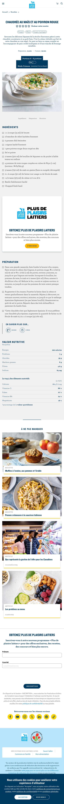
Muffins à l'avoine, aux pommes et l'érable (23, 470)
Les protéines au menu (15, 609)
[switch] (32, 64)
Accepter (22, 797)
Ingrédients (22, 118)
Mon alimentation (42, 754)
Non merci (41, 797)
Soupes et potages (39, 32)
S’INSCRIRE (32, 246)
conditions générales (50, 791)
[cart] (57, 3)
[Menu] (3, 3)
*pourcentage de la (17, 405)
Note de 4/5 (25, 26)
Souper (20, 32)
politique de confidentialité (33, 703)
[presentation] (32, 676)
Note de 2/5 (20, 26)
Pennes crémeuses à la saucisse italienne (23, 515)
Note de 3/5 (22, 26)
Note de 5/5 (28, 26)
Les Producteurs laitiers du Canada (32, 5)
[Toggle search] (61, 3)
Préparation (33, 118)
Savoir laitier (48, 751)
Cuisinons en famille (22, 754)
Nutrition (42, 118)
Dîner (28, 32)
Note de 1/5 (17, 26)
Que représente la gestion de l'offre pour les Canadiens (29, 559)
